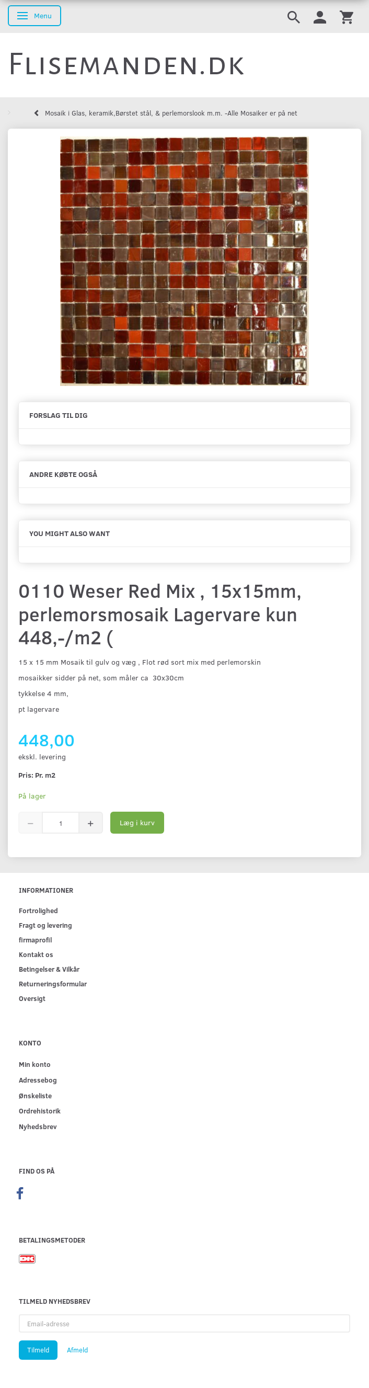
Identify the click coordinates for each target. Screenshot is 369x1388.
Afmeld (77, 1350)
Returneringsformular (53, 983)
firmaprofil (35, 939)
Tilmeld (38, 1350)
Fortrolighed (38, 910)
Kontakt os (36, 954)
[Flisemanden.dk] (126, 64)
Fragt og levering (45, 924)
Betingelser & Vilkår (49, 968)
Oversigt (32, 998)
